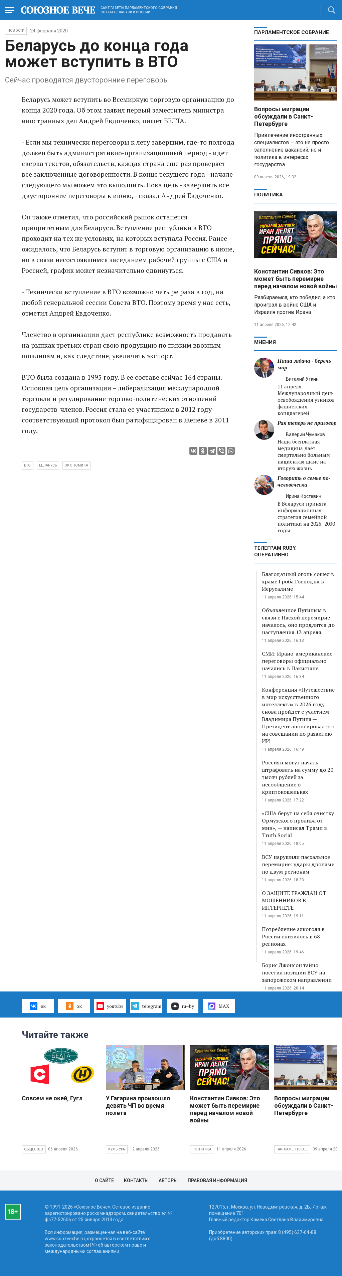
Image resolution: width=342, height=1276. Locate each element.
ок (74, 1006)
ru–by (182, 1006)
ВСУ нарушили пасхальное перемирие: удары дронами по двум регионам (298, 864)
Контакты (136, 1180)
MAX (218, 1006)
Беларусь (48, 465)
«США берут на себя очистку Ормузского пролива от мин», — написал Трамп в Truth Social (298, 824)
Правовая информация (217, 1180)
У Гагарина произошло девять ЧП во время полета (138, 1105)
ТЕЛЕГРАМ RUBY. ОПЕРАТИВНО (275, 551)
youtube (110, 1006)
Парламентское (292, 1149)
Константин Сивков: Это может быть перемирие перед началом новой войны (295, 279)
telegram (146, 1006)
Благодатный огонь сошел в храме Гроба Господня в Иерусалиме (298, 581)
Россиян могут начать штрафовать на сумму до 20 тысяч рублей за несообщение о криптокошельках (297, 777)
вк (37, 1006)
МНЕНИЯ (265, 342)
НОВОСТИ (15, 30)
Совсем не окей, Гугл (52, 1098)
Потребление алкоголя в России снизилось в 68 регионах (293, 936)
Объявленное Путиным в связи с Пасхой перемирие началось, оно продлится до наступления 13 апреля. (298, 621)
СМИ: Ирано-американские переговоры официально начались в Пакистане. (297, 661)
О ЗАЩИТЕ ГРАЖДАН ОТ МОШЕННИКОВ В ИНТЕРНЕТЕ (294, 900)
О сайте (104, 1180)
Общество (33, 1149)
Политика (268, 195)
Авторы (168, 1180)
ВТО (27, 465)
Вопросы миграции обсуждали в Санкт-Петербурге (283, 116)
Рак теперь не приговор (307, 423)
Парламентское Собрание (291, 32)
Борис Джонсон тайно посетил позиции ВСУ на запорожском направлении (297, 972)
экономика (76, 465)
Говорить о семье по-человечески (304, 481)
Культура (116, 1149)
